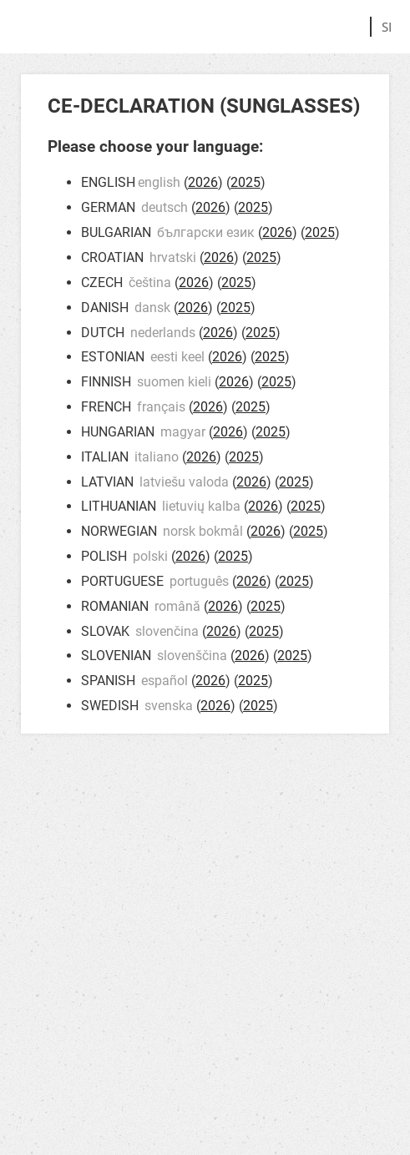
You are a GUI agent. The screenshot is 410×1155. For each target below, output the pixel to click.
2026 (203, 182)
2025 (245, 182)
